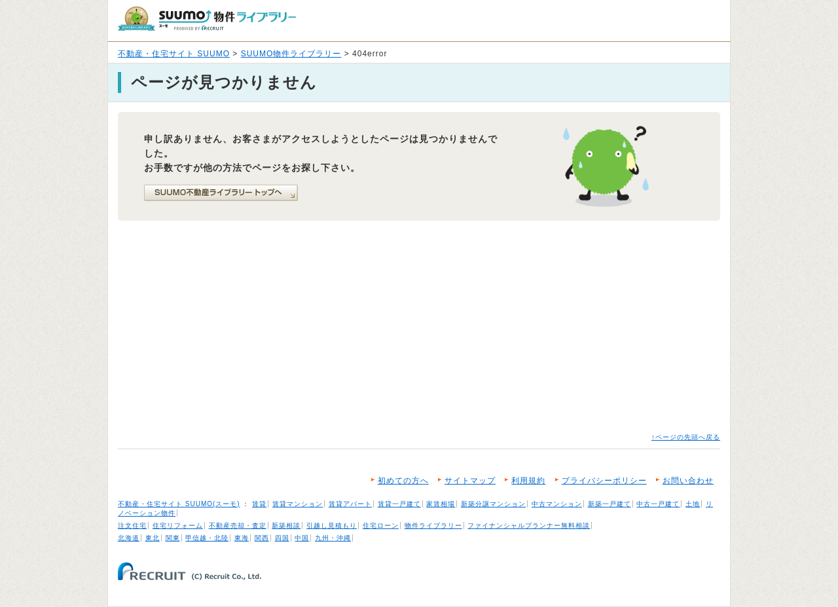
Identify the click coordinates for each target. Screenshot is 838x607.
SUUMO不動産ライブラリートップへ (221, 193)
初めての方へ (403, 480)
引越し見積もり (331, 525)
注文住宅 (132, 525)
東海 (241, 538)
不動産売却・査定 (237, 525)
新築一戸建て (609, 503)
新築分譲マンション (493, 503)
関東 (173, 538)
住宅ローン (381, 525)
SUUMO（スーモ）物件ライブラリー (207, 19)
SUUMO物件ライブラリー (291, 53)
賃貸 (259, 503)
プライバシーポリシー (604, 480)
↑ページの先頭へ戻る (685, 437)
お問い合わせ (688, 480)
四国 (282, 538)
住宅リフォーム (178, 525)
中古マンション (557, 503)
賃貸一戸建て (399, 503)
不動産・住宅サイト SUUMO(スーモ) (179, 503)
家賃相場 (440, 503)
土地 (692, 503)
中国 (302, 538)
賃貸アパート (350, 503)
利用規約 (528, 480)
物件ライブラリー (433, 525)
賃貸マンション (297, 503)
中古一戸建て (658, 503)
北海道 (128, 538)
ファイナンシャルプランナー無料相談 (528, 525)
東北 (152, 538)
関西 (262, 538)
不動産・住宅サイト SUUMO (174, 53)
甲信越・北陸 (206, 538)
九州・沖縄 (333, 538)
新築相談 (286, 525)
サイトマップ (470, 480)
